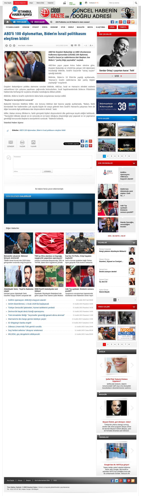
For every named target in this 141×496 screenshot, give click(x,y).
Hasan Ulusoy (113, 260)
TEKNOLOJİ (103, 437)
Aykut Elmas (113, 291)
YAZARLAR (102, 243)
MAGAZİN (103, 394)
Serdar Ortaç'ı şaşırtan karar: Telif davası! (116, 71)
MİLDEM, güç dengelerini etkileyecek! (24, 334)
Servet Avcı (113, 271)
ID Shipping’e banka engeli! (19, 323)
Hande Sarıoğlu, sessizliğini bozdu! (127, 224)
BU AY (123, 236)
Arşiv (31, 3)
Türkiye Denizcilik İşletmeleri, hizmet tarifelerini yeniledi (31, 308)
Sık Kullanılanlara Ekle (42, 480)
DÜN (109, 236)
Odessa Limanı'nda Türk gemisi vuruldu (25, 326)
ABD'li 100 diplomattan (27, 130)
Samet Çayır (113, 281)
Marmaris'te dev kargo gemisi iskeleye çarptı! (27, 319)
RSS (55, 480)
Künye (20, 480)
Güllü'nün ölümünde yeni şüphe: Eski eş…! (126, 192)
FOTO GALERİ (103, 119)
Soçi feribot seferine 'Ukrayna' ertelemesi (25, 330)
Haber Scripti (26, 489)
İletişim (28, 480)
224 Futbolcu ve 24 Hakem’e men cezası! (73, 22)
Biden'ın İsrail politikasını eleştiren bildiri (51, 130)
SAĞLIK (102, 352)
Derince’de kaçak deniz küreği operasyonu (26, 311)
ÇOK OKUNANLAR (105, 163)
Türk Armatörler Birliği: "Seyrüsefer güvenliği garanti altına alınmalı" (36, 315)
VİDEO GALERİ (104, 307)
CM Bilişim (34, 489)
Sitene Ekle (40, 3)
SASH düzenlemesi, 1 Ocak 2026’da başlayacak (28, 304)
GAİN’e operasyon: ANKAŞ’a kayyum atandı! (27, 300)
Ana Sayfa (7, 3)
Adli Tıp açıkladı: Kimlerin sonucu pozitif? (126, 209)
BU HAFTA (116, 236)
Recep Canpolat (113, 250)
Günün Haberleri (20, 3)
